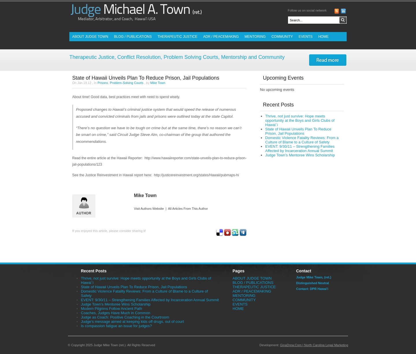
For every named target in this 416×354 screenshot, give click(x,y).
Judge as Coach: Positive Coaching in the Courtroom (125, 317)
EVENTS (306, 37)
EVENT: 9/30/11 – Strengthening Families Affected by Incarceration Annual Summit (300, 148)
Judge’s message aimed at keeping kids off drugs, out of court (132, 321)
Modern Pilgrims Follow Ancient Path (111, 308)
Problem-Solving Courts (126, 83)
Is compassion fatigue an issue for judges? (116, 326)
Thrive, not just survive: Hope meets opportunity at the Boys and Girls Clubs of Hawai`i (300, 120)
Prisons (102, 83)
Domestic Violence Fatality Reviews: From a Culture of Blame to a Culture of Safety (302, 140)
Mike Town (157, 83)
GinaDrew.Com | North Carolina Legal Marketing (314, 345)
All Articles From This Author (188, 208)
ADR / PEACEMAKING (221, 37)
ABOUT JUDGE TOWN (90, 37)
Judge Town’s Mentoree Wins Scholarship (300, 155)
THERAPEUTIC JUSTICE (177, 37)
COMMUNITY (282, 37)
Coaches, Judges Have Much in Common (115, 313)
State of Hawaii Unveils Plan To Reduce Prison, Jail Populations (145, 78)
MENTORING (255, 37)
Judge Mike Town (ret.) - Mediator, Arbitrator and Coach (135, 16)
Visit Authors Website (149, 208)
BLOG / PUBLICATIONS (133, 37)
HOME (323, 37)
